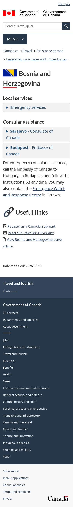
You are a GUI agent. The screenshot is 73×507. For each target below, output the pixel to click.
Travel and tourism (15, 354)
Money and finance (15, 429)
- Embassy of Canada (29, 151)
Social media (11, 471)
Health (7, 374)
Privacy (7, 498)
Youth (7, 456)
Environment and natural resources (26, 388)
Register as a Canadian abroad (31, 226)
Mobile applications (16, 478)
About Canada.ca (14, 485)
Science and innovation (18, 436)
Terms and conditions (17, 492)
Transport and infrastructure (22, 415)
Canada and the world (17, 422)
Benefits (8, 367)
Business (9, 361)
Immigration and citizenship (21, 347)
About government (15, 326)
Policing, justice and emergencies (25, 408)
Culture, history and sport (20, 402)
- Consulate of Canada (29, 134)
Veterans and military (17, 449)
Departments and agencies (20, 320)
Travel (27, 51)
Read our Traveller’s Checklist (31, 232)
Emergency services (28, 107)
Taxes (6, 381)
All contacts (10, 313)
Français (64, 4)
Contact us (10, 291)
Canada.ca (10, 51)
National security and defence (22, 395)
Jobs (5, 340)
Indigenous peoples (16, 443)
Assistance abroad (49, 51)
